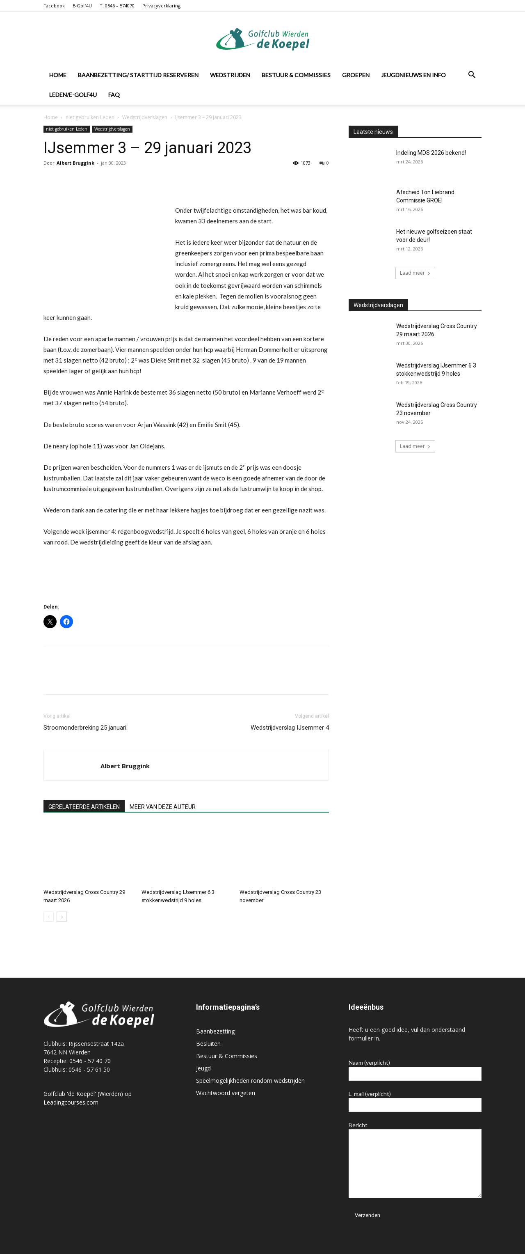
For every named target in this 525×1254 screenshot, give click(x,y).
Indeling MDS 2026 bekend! (431, 152)
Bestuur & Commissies (296, 74)
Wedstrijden (230, 74)
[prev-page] (48, 917)
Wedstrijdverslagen (144, 117)
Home (57, 74)
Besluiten (208, 1043)
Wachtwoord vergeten (225, 1093)
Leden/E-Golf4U (73, 94)
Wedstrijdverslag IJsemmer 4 (290, 727)
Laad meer (415, 272)
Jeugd (203, 1068)
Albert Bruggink (75, 163)
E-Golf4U (82, 5)
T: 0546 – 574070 (117, 5)
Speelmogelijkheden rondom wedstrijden (250, 1080)
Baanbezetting (215, 1031)
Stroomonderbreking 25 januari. (85, 727)
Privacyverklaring (161, 5)
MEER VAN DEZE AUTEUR (163, 807)
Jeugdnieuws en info (413, 74)
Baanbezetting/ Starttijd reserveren (138, 74)
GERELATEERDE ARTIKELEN (84, 807)
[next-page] (62, 917)
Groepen (356, 74)
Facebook (54, 5)
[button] (472, 76)
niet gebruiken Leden (90, 117)
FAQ (114, 94)
